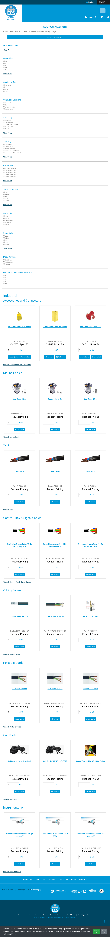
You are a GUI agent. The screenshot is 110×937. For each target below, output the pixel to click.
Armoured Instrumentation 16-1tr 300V (55, 835)
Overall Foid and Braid (12, 151)
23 (6, 63)
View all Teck (8, 510)
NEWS (73, 879)
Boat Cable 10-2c (19, 399)
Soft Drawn (8, 260)
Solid (6, 105)
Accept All (96, 931)
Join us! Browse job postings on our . (22, 890)
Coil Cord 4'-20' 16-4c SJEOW (19, 761)
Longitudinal (9, 220)
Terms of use (22, 915)
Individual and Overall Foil (13, 153)
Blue (6, 198)
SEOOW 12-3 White (19, 689)
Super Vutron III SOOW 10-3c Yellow (90, 761)
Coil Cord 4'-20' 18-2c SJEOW (55, 761)
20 (6, 67)
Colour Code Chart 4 (11, 177)
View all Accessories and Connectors (17, 365)
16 (6, 69)
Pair (6, 87)
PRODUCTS (27, 879)
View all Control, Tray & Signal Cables (17, 582)
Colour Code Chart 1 (11, 170)
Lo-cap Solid (9, 109)
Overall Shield (9, 146)
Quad (6, 91)
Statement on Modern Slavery (65, 915)
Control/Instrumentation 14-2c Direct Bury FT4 (55, 545)
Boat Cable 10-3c (55, 399)
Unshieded (8, 144)
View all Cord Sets (10, 799)
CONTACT (83, 879)
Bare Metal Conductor (11, 127)
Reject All (104, 931)
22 (6, 65)
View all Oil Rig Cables (11, 654)
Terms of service (35, 915)
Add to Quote (13, 357)
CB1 (6, 284)
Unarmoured (9, 122)
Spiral (7, 218)
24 (6, 61)
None (6, 216)
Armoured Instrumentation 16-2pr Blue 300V (90, 835)
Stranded (8, 103)
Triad (6, 89)
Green (7, 200)
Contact (90, 2)
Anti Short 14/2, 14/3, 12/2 (90, 327)
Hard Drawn (8, 264)
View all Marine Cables (11, 437)
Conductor (8, 85)
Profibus (7, 224)
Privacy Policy (10, 934)
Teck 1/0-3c (19, 472)
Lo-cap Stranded (10, 107)
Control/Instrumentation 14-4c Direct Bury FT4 (90, 545)
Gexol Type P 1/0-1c (90, 616)
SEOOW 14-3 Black (54, 689)
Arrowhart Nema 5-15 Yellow (19, 327)
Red (6, 196)
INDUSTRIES (40, 879)
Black (6, 192)
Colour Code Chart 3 (11, 175)
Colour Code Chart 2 (11, 172)
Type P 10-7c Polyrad (55, 616)
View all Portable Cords (12, 727)
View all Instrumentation (12, 872)
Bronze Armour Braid (11, 125)
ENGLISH (102, 2)
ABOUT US (64, 879)
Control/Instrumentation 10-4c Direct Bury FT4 (19, 545)
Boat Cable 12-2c (90, 399)
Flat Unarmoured (10, 129)
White (7, 194)
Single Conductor (10, 168)
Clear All (7, 50)
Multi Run (8, 222)
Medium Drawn (9, 262)
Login (88, 17)
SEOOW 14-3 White (90, 689)
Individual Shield (10, 148)
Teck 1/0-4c (55, 472)
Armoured (8, 120)
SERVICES (52, 879)
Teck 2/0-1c (90, 472)
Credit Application (84, 915)
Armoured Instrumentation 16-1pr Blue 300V (19, 835)
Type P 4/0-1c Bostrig (19, 616)
